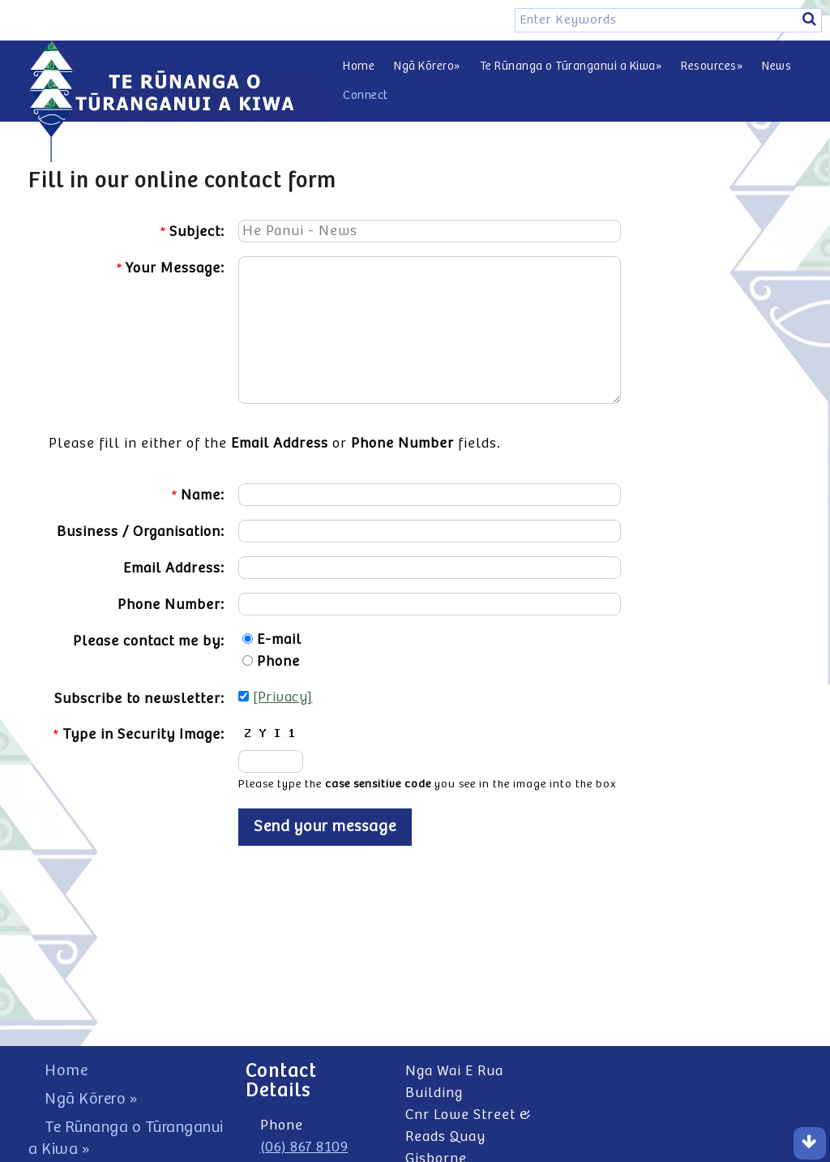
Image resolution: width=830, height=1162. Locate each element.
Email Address (279, 443)
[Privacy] (283, 697)
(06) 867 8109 (304, 1147)
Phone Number (402, 443)
